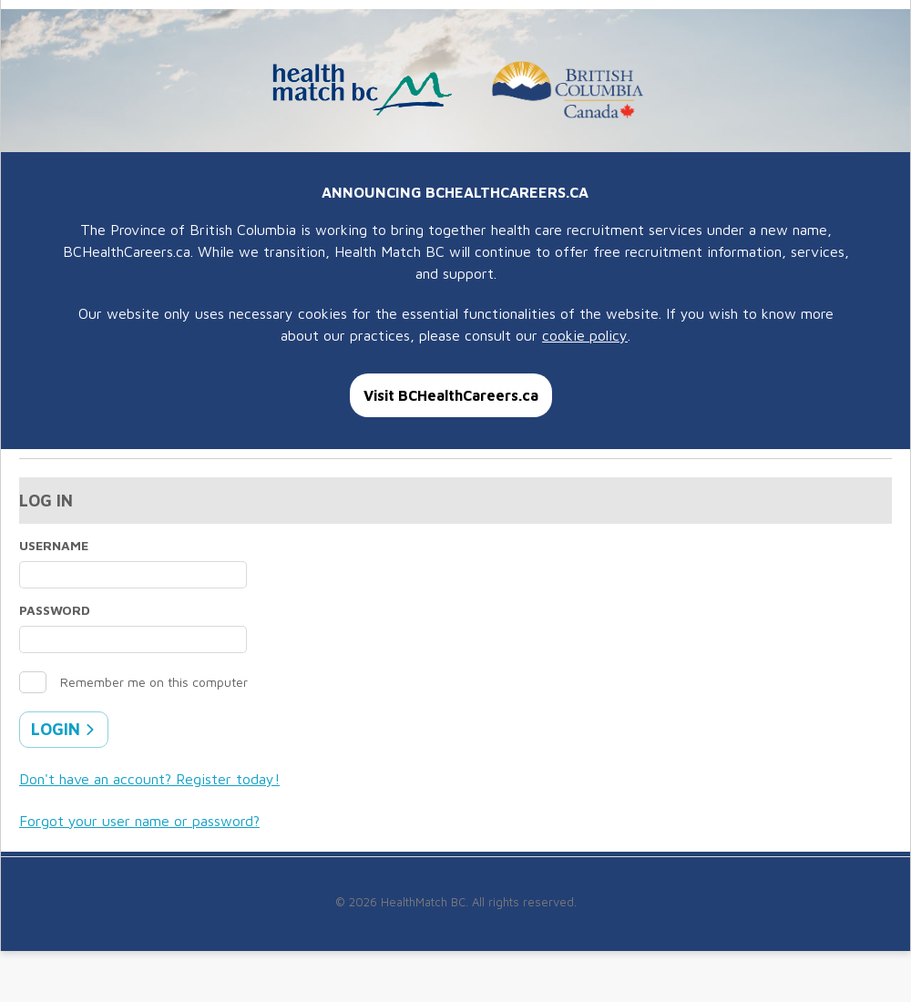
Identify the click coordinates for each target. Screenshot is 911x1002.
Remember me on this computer (154, 682)
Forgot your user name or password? (139, 821)
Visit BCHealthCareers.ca (450, 395)
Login (63, 729)
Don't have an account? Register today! (149, 779)
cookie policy (585, 335)
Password (54, 610)
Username (53, 545)
